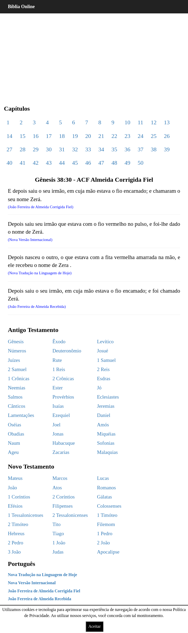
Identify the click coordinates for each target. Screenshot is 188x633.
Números (17, 350)
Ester (57, 387)
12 (154, 122)
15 (22, 136)
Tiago (58, 533)
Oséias (14, 424)
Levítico (105, 341)
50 (140, 162)
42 (36, 162)
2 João (103, 542)
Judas (57, 552)
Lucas (103, 478)
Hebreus (16, 533)
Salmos (15, 397)
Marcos (59, 478)
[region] (94, 55)
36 (127, 149)
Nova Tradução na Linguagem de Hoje (42, 574)
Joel (56, 424)
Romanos (106, 487)
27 (9, 149)
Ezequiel (61, 415)
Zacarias (60, 452)
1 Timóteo (107, 515)
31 (62, 149)
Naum (14, 443)
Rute (57, 360)
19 (75, 136)
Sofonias (106, 443)
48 (114, 162)
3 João (14, 552)
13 (167, 122)
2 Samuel (17, 369)
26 (167, 136)
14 (9, 136)
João (12, 487)
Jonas (57, 434)
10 (127, 122)
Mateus (15, 478)
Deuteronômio (66, 350)
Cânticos (16, 406)
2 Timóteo (18, 524)
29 (36, 149)
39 (167, 149)
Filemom (106, 524)
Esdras (103, 378)
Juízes (14, 360)
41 (22, 162)
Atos (57, 487)
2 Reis (103, 369)
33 (88, 149)
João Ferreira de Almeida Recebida (39, 599)
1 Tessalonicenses (25, 515)
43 (49, 162)
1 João (58, 542)
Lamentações (21, 415)
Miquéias (106, 434)
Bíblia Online (21, 6)
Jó (99, 387)
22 (114, 136)
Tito (56, 524)
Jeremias (105, 406)
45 (75, 162)
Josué (102, 350)
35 (114, 149)
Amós (103, 424)
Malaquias (107, 452)
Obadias (16, 434)
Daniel (103, 415)
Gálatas (104, 497)
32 (75, 149)
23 (127, 136)
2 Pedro (15, 542)
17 (49, 136)
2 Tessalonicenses (70, 515)
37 (140, 149)
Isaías (58, 406)
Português (21, 563)
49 (127, 162)
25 (154, 136)
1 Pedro (104, 533)
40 (9, 162)
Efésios (15, 506)
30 (49, 149)
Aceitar (94, 626)
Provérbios (63, 397)
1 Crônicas (18, 378)
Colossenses (109, 506)
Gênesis (16, 341)
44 (62, 162)
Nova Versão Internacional (32, 583)
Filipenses (62, 506)
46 (88, 162)
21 (101, 136)
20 (88, 136)
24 (140, 136)
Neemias (16, 387)
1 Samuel (106, 360)
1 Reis (58, 369)
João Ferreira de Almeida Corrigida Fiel (44, 591)
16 (36, 136)
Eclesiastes (108, 397)
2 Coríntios (63, 497)
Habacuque (63, 443)
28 (22, 149)
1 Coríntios (19, 497)
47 (101, 162)
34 (101, 149)
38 (154, 149)
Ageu (13, 452)
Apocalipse (108, 552)
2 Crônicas (63, 378)
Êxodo (59, 341)
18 (62, 136)
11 (140, 122)
